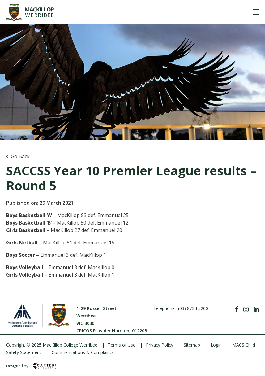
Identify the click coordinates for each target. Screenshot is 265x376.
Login (216, 345)
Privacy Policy (159, 345)
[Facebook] (236, 309)
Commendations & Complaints (82, 352)
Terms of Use (121, 345)
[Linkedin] (256, 309)
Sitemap (192, 345)
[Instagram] (246, 309)
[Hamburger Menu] (255, 12)
